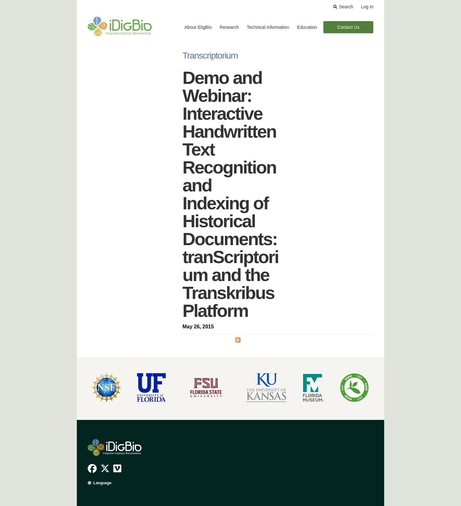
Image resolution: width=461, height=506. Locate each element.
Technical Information (268, 27)
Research (229, 27)
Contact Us (348, 27)
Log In (367, 6)
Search (346, 6)
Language (102, 483)
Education (307, 27)
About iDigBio (198, 27)
